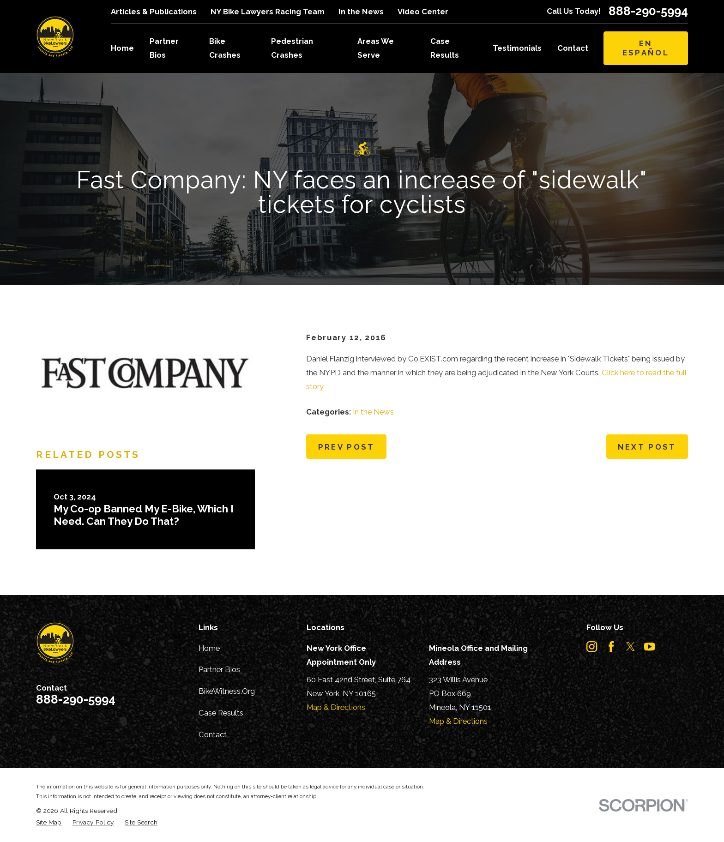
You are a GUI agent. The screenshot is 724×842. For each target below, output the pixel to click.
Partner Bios (219, 669)
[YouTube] (649, 646)
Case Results (221, 712)
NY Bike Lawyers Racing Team (268, 11)
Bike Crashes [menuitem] (225, 48)
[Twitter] (630, 646)
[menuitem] (48, 822)
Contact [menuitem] (572, 48)
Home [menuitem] (122, 48)
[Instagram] (591, 646)
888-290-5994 (648, 12)
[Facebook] (611, 646)
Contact (213, 734)
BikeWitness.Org (227, 691)
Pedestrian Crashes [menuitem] (292, 48)
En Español (645, 48)
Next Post (647, 446)
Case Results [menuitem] (444, 48)
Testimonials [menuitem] (517, 48)
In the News (361, 11)
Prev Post (346, 446)
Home (209, 648)
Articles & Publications (154, 11)
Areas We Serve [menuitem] (375, 48)
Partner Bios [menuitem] (164, 48)
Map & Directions (336, 707)
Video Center (423, 11)
